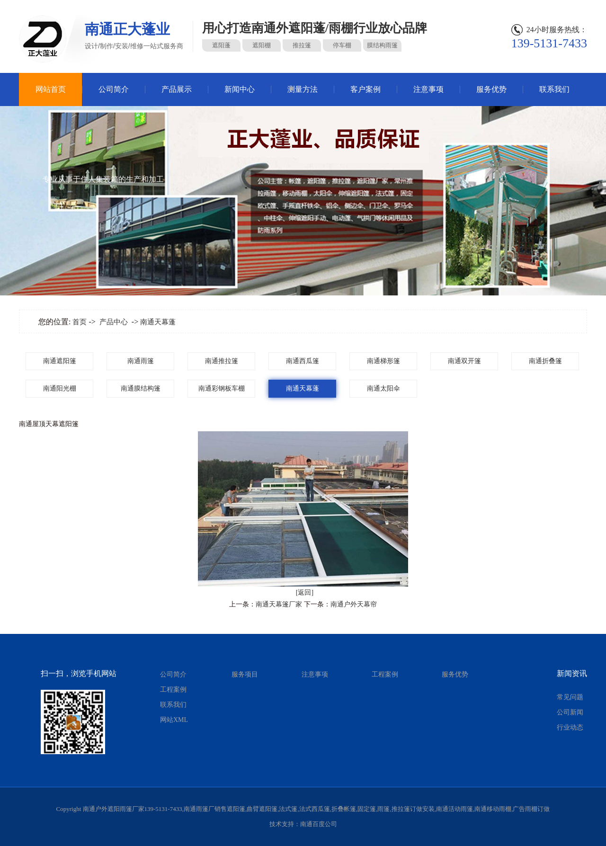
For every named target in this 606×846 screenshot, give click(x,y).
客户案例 (365, 89)
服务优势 (491, 89)
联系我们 (554, 89)
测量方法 (302, 89)
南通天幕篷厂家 (279, 604)
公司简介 (113, 89)
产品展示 (176, 89)
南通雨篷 (140, 361)
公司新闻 (570, 712)
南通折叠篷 (545, 361)
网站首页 (51, 89)
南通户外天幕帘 (353, 604)
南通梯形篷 (383, 361)
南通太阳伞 (383, 388)
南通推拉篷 (221, 361)
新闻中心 (239, 89)
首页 (79, 322)
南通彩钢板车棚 (221, 388)
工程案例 (173, 689)
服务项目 (245, 674)
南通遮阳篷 (59, 361)
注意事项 (428, 89)
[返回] (304, 592)
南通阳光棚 (59, 388)
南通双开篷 (464, 361)
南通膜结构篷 (140, 388)
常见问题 (570, 697)
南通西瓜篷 (302, 361)
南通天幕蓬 (158, 322)
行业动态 (570, 727)
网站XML (174, 719)
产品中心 (113, 322)
